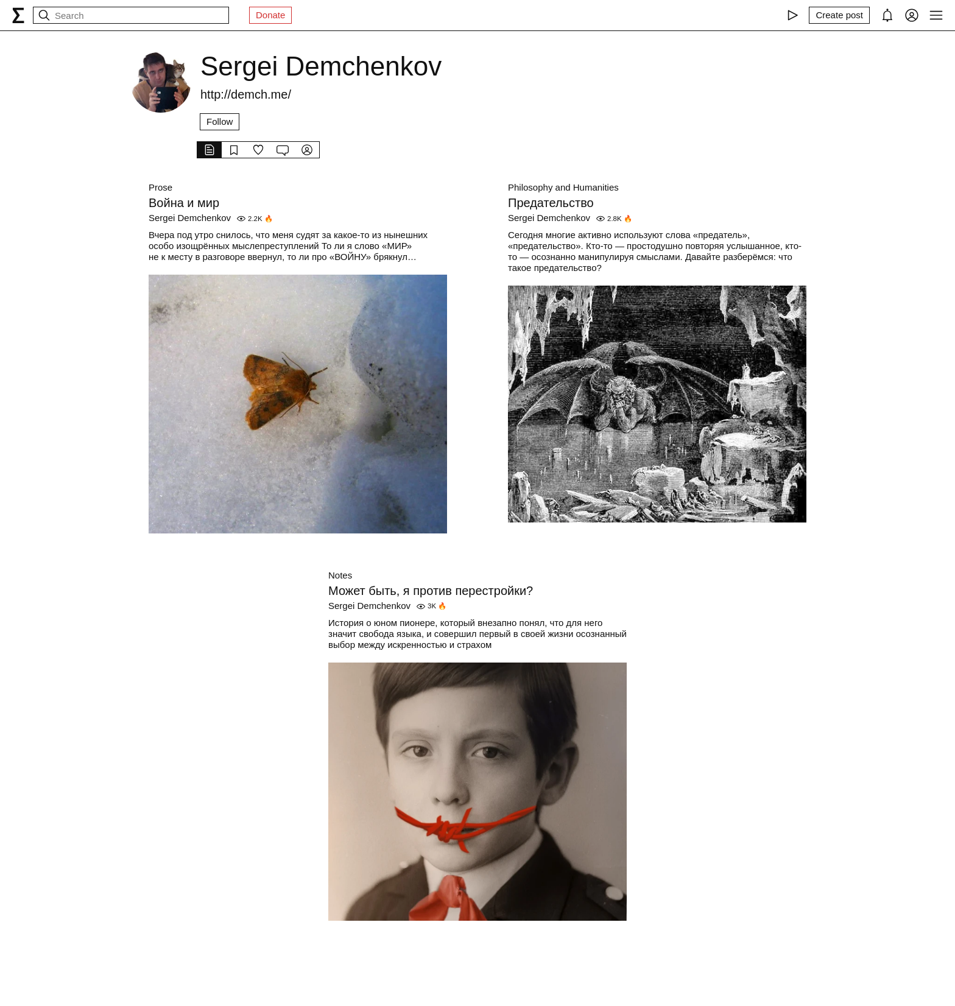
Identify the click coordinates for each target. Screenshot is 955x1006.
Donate (270, 15)
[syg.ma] (18, 15)
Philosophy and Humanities (563, 187)
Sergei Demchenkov (190, 218)
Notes (340, 575)
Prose (160, 187)
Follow (219, 121)
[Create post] (839, 15)
